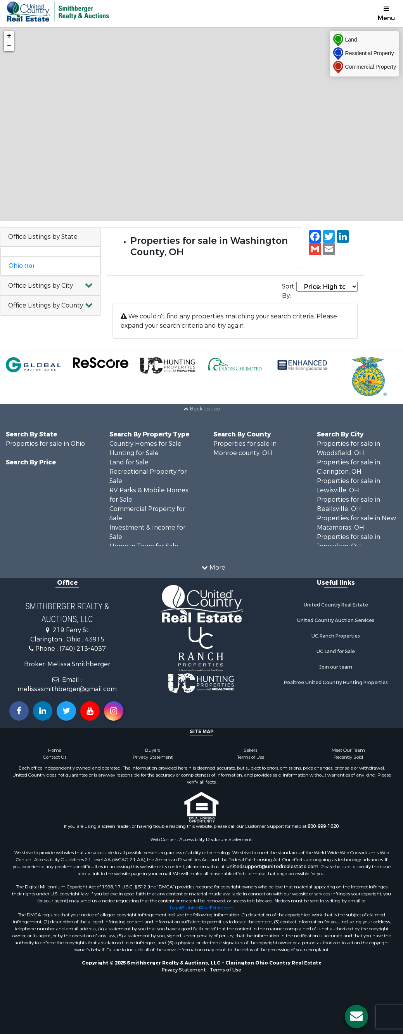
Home (54, 750)
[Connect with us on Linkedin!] (42, 711)
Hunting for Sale (134, 453)
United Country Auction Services (335, 620)
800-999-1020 (323, 826)
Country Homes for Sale (145, 444)
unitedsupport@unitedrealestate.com (272, 867)
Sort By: (288, 291)
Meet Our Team (348, 750)
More (213, 567)
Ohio (21, 266)
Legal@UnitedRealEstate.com (201, 908)
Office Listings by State (43, 237)
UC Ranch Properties (335, 636)
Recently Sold (348, 757)
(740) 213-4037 (82, 649)
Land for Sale (129, 462)
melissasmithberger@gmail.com (67, 689)
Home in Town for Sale (143, 546)
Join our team (335, 667)
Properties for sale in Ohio (45, 444)
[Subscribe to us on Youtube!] (90, 711)
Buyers (152, 750)
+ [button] (9, 36)
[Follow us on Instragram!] (113, 711)
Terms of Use (250, 757)
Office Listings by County (45, 305)
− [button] (9, 46)
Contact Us (54, 757)
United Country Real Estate (336, 605)
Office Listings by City (40, 286)
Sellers (250, 750)
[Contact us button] (356, 1016)
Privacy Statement (153, 757)
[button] (50, 285)
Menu (386, 13)
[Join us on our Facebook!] (19, 711)
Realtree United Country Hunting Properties (336, 682)
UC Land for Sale (336, 651)
